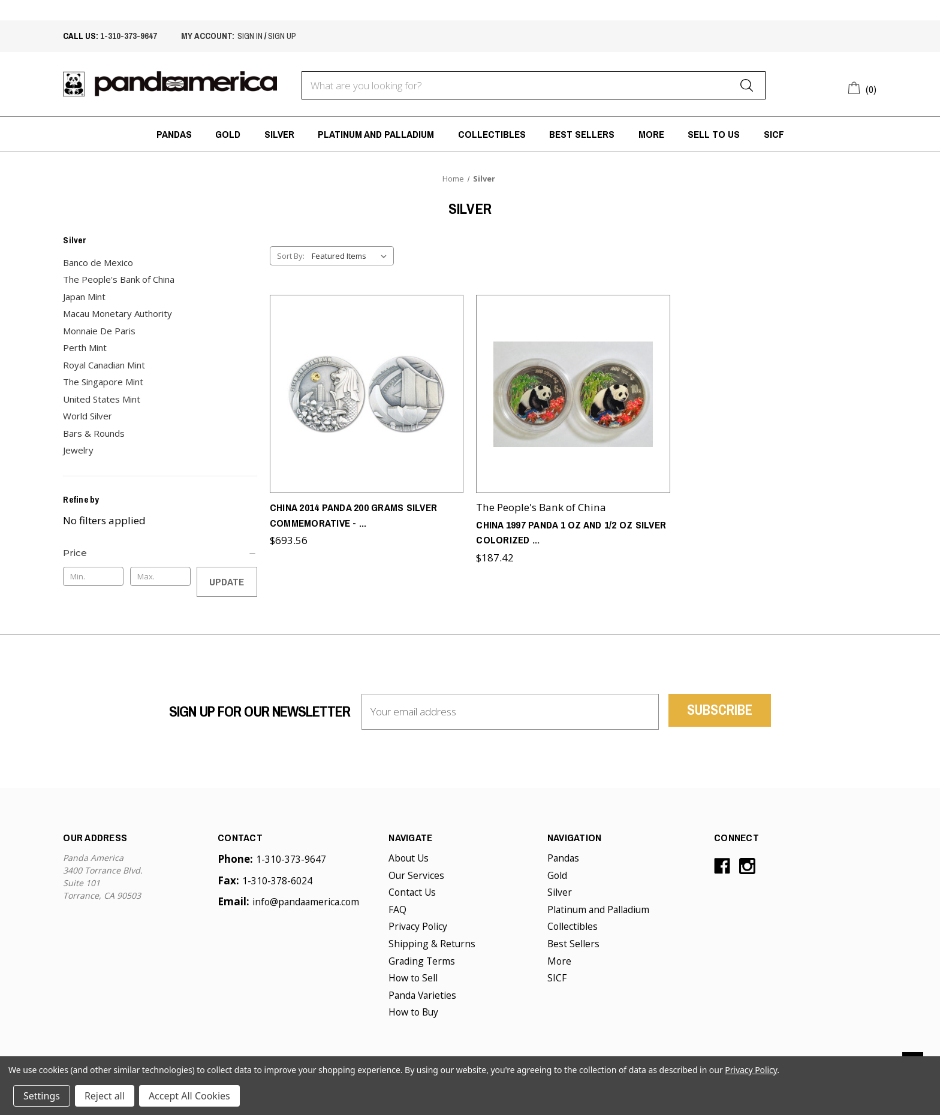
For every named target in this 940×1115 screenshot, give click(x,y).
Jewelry (78, 450)
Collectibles (492, 134)
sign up (282, 36)
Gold (227, 134)
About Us (408, 858)
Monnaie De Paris (99, 331)
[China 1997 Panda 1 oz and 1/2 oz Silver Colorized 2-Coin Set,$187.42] (573, 388)
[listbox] (351, 256)
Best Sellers (581, 134)
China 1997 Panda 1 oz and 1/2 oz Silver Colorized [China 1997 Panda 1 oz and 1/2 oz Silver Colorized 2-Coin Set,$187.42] (571, 521)
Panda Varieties (422, 995)
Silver (279, 134)
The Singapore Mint (103, 382)
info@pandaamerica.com (305, 901)
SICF (774, 134)
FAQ (397, 909)
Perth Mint (85, 347)
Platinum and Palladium (376, 134)
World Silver (87, 416)
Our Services (416, 875)
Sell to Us (714, 134)
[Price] (160, 553)
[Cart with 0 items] (862, 87)
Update (226, 581)
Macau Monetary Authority (117, 313)
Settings (41, 1095)
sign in (250, 36)
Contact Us (412, 892)
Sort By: (291, 255)
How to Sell (413, 977)
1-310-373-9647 (128, 36)
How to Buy (413, 1012)
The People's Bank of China (118, 279)
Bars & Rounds (94, 433)
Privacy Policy (417, 926)
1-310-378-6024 (277, 880)
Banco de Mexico (98, 262)
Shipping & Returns (431, 943)
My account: (207, 36)
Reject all (105, 1095)
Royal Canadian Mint (104, 365)
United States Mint (101, 399)
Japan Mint (84, 297)
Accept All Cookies (189, 1095)
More (651, 134)
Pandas (174, 134)
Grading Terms (421, 961)
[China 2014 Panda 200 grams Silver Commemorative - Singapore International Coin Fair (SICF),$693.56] (367, 388)
